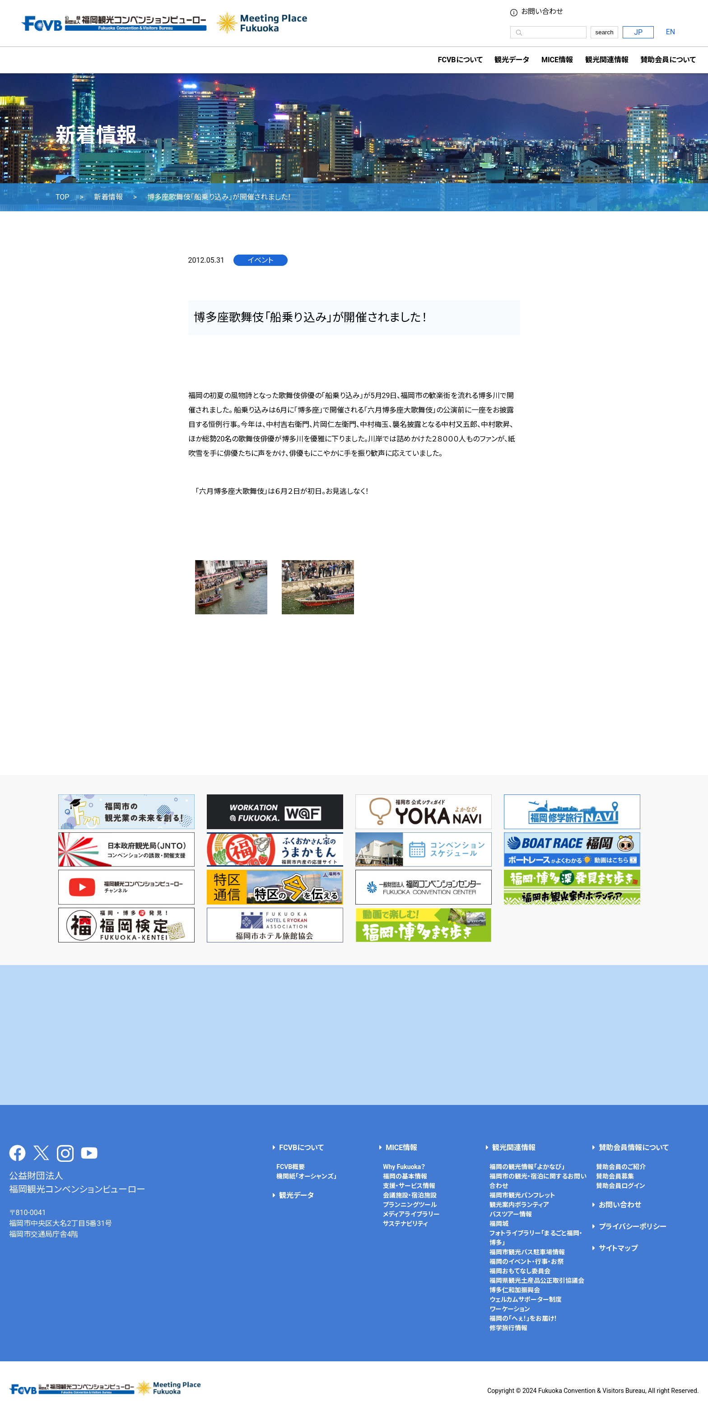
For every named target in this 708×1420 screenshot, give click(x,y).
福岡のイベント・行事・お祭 (526, 1261)
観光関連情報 (514, 1147)
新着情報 (108, 197)
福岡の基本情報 (405, 1176)
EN (670, 32)
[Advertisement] (354, 1035)
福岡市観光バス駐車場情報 (527, 1252)
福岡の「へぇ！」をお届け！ (523, 1318)
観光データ (511, 60)
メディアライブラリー (411, 1214)
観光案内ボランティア (519, 1204)
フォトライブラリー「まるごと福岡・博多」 (535, 1238)
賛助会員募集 (615, 1176)
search (605, 32)
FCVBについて (301, 1147)
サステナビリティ (405, 1223)
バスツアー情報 (510, 1214)
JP (638, 32)
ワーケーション (509, 1309)
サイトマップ (618, 1248)
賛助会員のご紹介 (621, 1166)
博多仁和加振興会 (514, 1290)
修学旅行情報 (508, 1328)
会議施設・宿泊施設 (410, 1195)
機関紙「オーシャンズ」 (306, 1176)
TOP (62, 197)
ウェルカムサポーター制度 (525, 1299)
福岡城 (498, 1223)
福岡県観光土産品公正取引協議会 (536, 1280)
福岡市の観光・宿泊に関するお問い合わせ (538, 1181)
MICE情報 (557, 60)
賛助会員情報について (634, 1147)
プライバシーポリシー (632, 1226)
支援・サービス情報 (409, 1185)
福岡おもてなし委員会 (519, 1271)
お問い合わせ (542, 11)
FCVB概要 (290, 1166)
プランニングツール (410, 1204)
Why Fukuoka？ (404, 1166)
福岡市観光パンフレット (522, 1195)
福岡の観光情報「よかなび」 (527, 1166)
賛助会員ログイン (620, 1185)
